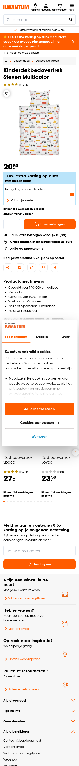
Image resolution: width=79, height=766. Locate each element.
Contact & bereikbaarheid (22, 740)
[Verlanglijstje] (6, 93)
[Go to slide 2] (7, 501)
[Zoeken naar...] (70, 19)
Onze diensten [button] (39, 721)
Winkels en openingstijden (24, 598)
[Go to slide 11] (38, 501)
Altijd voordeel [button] (39, 700)
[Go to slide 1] (4, 501)
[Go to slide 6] (21, 501)
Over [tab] (66, 337)
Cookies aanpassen (39, 423)
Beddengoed (22, 60)
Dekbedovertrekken (47, 60)
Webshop (10, 759)
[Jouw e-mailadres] (39, 551)
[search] (39, 19)
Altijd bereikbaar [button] (39, 731)
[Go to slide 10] (34, 501)
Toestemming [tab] (16, 337)
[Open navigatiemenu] (71, 7)
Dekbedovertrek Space (17, 459)
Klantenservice (16, 628)
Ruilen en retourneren (21, 689)
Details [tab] (42, 337)
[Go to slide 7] (24, 501)
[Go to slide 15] (51, 501)
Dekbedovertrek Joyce (55, 459)
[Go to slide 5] (18, 501)
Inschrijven (39, 564)
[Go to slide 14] (48, 501)
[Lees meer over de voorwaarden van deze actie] (72, 194)
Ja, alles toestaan (39, 409)
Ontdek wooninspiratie (21, 659)
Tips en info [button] (39, 710)
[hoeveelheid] (11, 224)
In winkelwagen (50, 224)
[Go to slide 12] (41, 501)
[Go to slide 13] (45, 501)
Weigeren (39, 436)
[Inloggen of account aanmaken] (46, 7)
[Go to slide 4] (14, 501)
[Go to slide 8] (28, 501)
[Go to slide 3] (11, 501)
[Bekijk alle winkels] (35, 7)
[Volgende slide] (75, 452)
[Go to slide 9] (31, 501)
